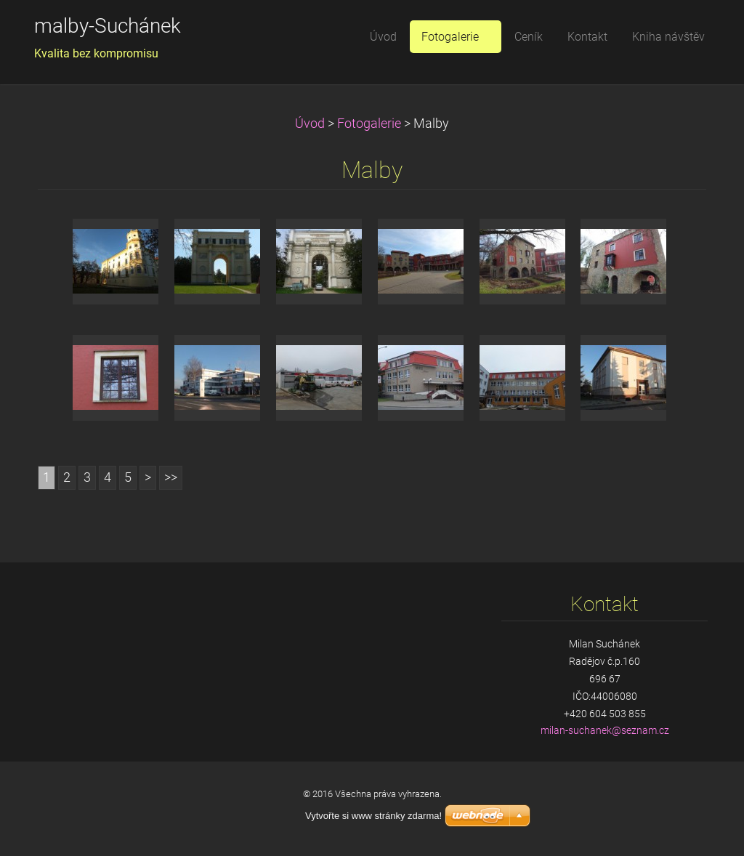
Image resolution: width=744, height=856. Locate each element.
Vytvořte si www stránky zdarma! (373, 815)
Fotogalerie (369, 123)
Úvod (310, 123)
